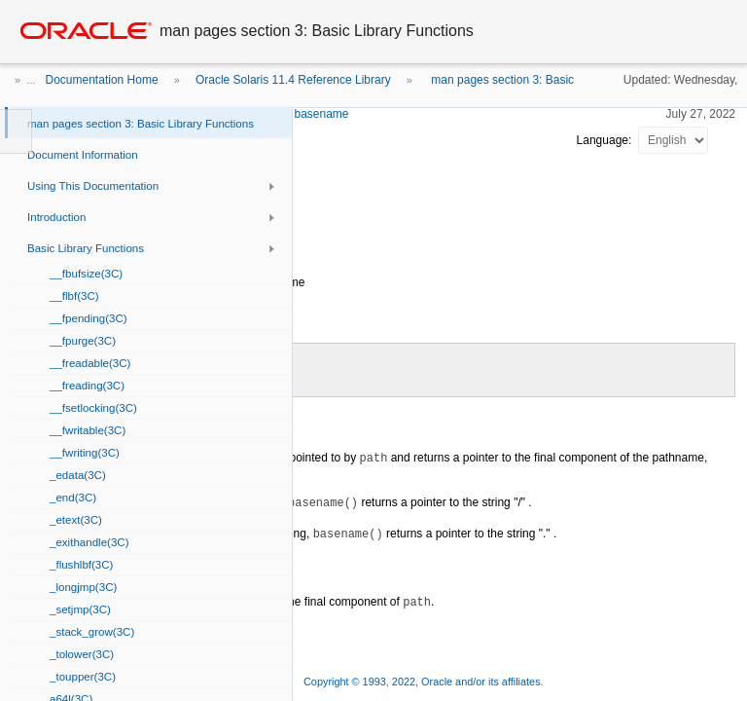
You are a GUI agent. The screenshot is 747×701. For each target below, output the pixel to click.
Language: (606, 140)
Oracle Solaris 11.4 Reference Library (293, 80)
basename (321, 114)
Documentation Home (102, 80)
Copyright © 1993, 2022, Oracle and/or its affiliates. (425, 681)
